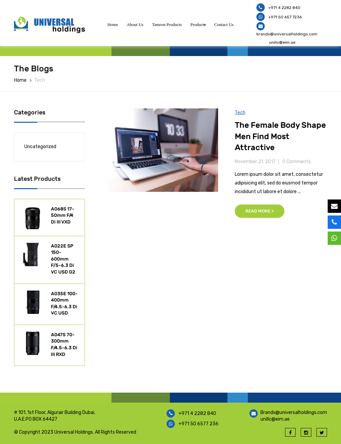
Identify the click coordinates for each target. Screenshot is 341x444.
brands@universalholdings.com (286, 34)
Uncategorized (40, 146)
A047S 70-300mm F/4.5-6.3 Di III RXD (64, 344)
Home (20, 80)
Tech (240, 112)
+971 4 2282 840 (283, 7)
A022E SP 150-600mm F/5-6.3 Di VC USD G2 (63, 259)
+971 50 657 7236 (284, 17)
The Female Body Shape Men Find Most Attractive (280, 136)
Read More (259, 210)
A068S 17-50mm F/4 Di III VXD (62, 215)
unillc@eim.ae (282, 42)
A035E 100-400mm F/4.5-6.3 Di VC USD (64, 303)
